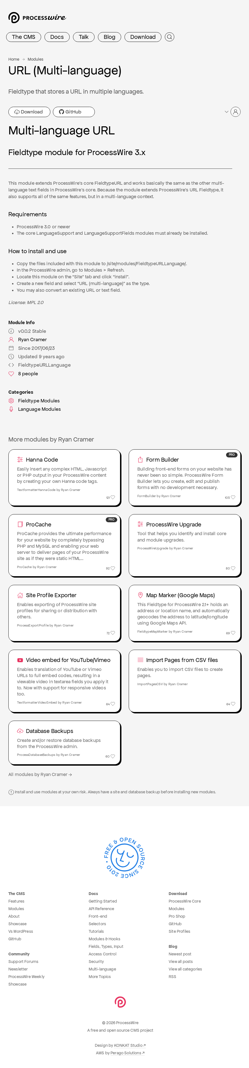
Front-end (98, 916)
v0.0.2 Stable (27, 331)
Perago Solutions (126, 1052)
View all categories (185, 969)
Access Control (102, 954)
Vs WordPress (20, 931)
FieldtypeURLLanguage (39, 365)
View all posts (181, 961)
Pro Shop (177, 916)
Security (96, 961)
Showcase (17, 923)
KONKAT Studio (128, 1045)
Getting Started (103, 901)
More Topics (100, 976)
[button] (232, 112)
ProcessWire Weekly (26, 976)
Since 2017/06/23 (31, 348)
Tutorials (96, 931)
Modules (35, 59)
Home (14, 59)
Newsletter (18, 969)
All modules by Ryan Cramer (40, 774)
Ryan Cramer (27, 339)
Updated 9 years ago (36, 356)
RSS (172, 976)
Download (143, 37)
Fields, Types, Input (106, 946)
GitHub (70, 112)
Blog (109, 37)
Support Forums (23, 961)
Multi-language (102, 969)
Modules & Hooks (104, 938)
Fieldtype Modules (34, 401)
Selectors (97, 923)
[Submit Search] (169, 36)
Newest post (180, 954)
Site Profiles (179, 931)
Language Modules (34, 409)
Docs (57, 37)
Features (16, 901)
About (14, 916)
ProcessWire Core (185, 901)
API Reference (101, 908)
